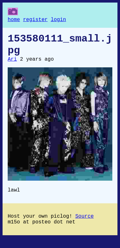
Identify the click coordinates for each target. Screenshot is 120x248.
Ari (12, 65)
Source (84, 224)
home (14, 20)
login (58, 20)
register (35, 20)
